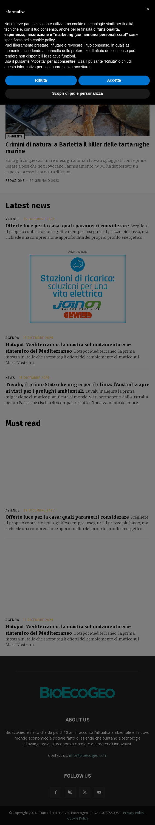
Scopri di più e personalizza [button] (77, 93)
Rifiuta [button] (41, 80)
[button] (147, 8)
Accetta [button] (114, 80)
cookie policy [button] (44, 40)
